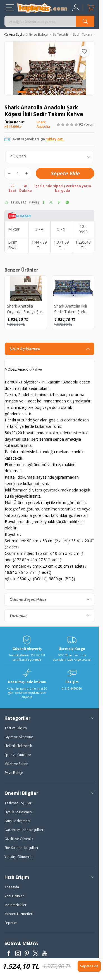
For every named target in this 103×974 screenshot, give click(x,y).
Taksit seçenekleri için (34, 139)
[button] (21, 92)
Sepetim (10, 922)
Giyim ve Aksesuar (18, 737)
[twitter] (51, 202)
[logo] (42, 7)
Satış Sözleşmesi (17, 821)
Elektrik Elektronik (18, 745)
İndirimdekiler (15, 905)
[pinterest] (59, 202)
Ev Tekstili (60, 34)
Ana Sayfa (14, 34)
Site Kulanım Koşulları (21, 847)
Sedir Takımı (82, 34)
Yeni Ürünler (14, 896)
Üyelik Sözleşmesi (18, 812)
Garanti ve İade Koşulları (23, 829)
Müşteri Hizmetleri (18, 913)
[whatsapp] (67, 202)
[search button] (85, 21)
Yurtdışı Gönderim (18, 856)
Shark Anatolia (43, 124)
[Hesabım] (76, 7)
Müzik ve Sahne (16, 763)
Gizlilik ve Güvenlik (18, 838)
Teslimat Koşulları (18, 803)
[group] (49, 68)
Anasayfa (11, 887)
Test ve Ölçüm (15, 728)
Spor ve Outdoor (17, 754)
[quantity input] (17, 173)
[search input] (49, 21)
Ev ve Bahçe (38, 34)
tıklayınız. (55, 139)
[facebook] (44, 202)
